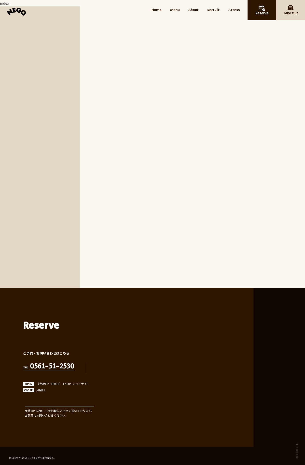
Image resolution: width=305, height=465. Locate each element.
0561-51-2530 (52, 366)
